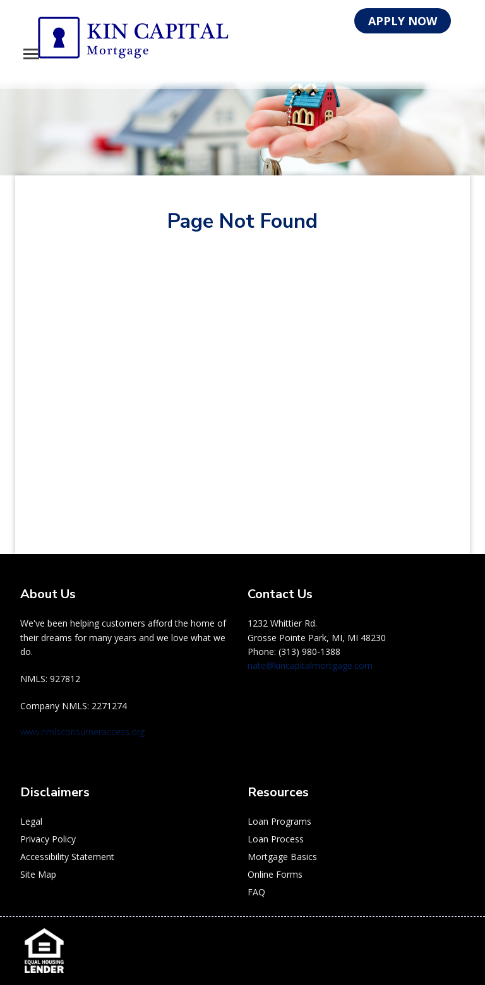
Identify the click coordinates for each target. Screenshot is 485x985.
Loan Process (276, 839)
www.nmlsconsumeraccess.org (82, 732)
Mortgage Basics (282, 857)
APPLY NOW (402, 20)
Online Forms (275, 874)
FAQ (256, 892)
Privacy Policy (48, 839)
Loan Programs (279, 821)
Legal (31, 821)
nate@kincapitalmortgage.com (310, 665)
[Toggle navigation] (31, 54)
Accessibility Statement (67, 857)
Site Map (38, 874)
